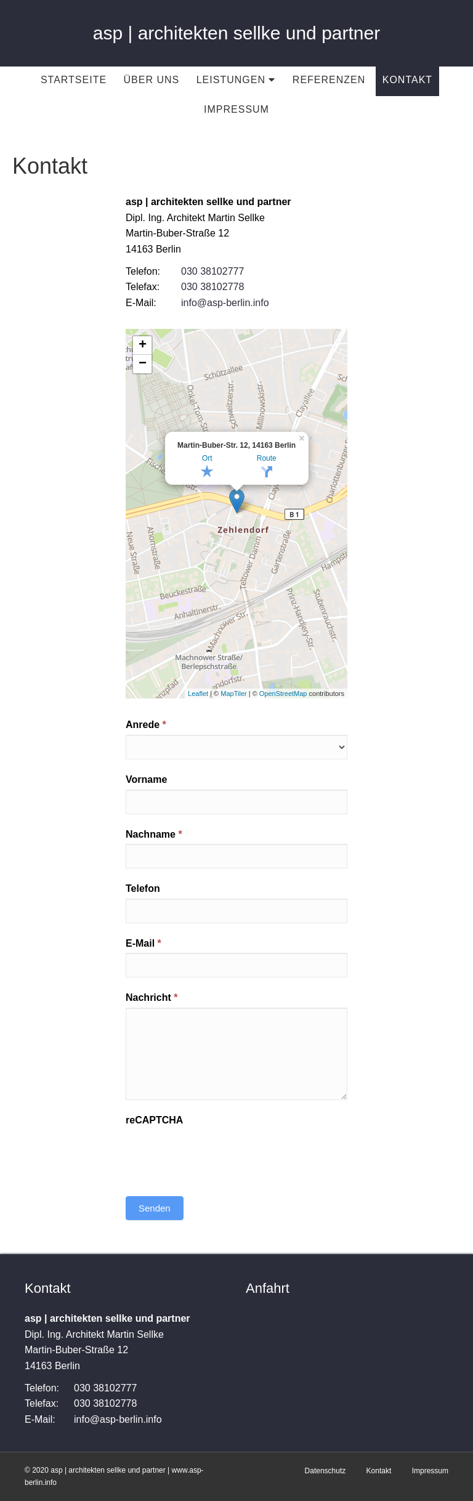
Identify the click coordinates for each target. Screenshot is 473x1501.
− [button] (143, 364)
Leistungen (236, 80)
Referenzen (329, 80)
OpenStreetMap (283, 693)
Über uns (152, 80)
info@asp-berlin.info (225, 302)
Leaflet (198, 693)
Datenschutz (325, 1471)
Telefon (143, 888)
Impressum (236, 109)
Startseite (74, 80)
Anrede (146, 724)
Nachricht (151, 997)
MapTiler (233, 693)
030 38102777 (212, 271)
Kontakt (407, 80)
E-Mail (143, 943)
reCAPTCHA (154, 1120)
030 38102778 (212, 286)
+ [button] (143, 345)
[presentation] (219, 1154)
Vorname (146, 779)
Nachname (154, 834)
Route (267, 458)
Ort (207, 458)
